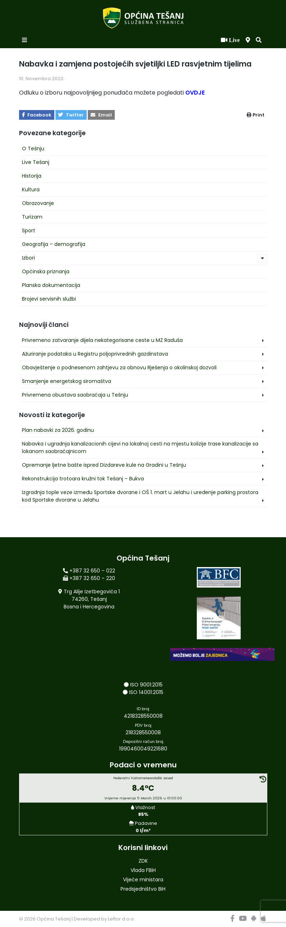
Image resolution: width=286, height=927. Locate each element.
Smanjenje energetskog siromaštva (66, 381)
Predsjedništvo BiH (143, 888)
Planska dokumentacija (51, 285)
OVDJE (195, 92)
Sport (28, 230)
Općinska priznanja (45, 271)
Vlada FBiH (143, 870)
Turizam (32, 216)
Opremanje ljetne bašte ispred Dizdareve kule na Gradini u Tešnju (104, 465)
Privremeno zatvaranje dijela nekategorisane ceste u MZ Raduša (102, 340)
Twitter (71, 115)
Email (101, 115)
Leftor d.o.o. (121, 919)
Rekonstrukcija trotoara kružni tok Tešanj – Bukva (83, 478)
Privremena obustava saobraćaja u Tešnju (75, 394)
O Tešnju (33, 148)
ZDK (143, 860)
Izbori (28, 257)
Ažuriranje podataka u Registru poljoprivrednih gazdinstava (95, 353)
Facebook (37, 115)
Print (255, 115)
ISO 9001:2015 (146, 684)
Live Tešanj (35, 162)
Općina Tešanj (54, 919)
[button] (258, 40)
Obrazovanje (38, 203)
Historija (31, 175)
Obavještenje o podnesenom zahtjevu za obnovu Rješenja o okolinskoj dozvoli (119, 367)
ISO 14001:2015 (146, 692)
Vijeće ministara (143, 879)
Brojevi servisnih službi (49, 298)
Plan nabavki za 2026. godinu (58, 430)
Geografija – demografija (53, 244)
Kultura (31, 189)
